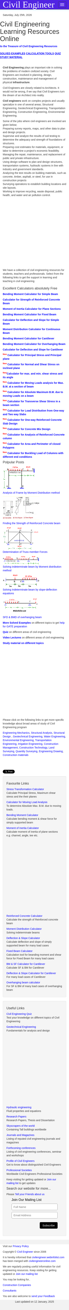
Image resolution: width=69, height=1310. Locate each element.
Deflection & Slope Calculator (23, 938)
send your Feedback (43, 1296)
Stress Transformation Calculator (25, 789)
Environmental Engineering (18, 740)
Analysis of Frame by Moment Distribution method (31, 480)
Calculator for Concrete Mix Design (28, 429)
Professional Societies (19, 1170)
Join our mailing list (27, 1273)
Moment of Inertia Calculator (22, 828)
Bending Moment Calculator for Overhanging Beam (34, 344)
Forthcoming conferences (21, 1148)
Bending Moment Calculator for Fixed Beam (29, 314)
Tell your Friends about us (29, 1194)
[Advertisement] (34, 233)
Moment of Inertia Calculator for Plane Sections (32, 308)
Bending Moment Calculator (22, 815)
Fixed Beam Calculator (19, 951)
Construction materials (15, 754)
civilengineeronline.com (42, 1261)
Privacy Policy (21, 1246)
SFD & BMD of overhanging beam (22, 608)
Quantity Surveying (26, 751)
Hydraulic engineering (18, 1107)
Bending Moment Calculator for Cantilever (28, 338)
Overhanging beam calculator (23, 982)
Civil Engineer (25, 1251)
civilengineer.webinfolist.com (48, 1257)
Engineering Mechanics (16, 732)
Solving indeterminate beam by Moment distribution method (32, 564)
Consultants (9, 1290)
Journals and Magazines (20, 1135)
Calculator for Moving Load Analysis (26, 802)
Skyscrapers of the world (20, 1125)
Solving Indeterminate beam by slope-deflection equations (30, 584)
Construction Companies (17, 1285)
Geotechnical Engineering (27, 736)
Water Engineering (54, 736)
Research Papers (16, 1116)
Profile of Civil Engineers (20, 1160)
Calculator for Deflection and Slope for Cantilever (33, 349)
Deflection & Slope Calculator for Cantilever (31, 973)
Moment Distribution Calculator (24, 928)
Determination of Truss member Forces (25, 540)
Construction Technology (33, 747)
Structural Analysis (41, 732)
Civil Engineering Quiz (19, 1013)
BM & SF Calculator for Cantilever (25, 963)
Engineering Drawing (51, 751)
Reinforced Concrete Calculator (24, 915)
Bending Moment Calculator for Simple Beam (30, 294)
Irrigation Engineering (30, 743)
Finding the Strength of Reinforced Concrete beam (31, 510)
